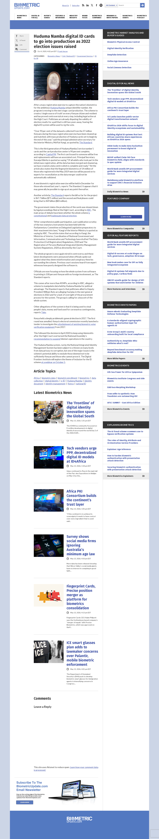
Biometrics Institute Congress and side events (126, 379)
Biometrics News (22, 17)
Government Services (85, 56)
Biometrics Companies (97, 17)
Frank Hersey (63, 51)
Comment (23, 49)
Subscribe (75, 5)
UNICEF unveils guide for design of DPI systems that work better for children (125, 281)
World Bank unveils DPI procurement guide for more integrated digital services (124, 171)
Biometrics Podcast (142, 17)
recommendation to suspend (47, 339)
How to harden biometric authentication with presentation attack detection (123, 458)
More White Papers (116, 358)
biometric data (49, 378)
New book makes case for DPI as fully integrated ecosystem (125, 263)
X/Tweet (22, 40)
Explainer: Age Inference (119, 449)
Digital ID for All (35, 17)
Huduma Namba (57, 107)
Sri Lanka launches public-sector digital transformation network (123, 117)
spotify (101, 5)
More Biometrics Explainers (120, 476)
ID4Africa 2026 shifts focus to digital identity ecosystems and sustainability (125, 126)
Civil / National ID (68, 56)
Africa (37, 378)
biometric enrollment (67, 378)
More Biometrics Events (118, 409)
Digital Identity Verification (120, 48)
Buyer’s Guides (47, 17)
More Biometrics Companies (120, 228)
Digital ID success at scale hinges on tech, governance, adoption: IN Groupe (125, 254)
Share (22, 36)
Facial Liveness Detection (119, 67)
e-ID (63, 381)
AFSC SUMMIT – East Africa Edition (123, 402)
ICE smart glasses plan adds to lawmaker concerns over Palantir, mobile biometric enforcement (82, 654)
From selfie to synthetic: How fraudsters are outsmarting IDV (122, 394)
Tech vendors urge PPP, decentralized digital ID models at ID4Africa (82, 455)
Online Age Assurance (117, 61)
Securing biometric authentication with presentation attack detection (124, 468)
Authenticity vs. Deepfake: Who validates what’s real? (122, 342)
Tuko (43, 312)
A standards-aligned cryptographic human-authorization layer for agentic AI (124, 323)
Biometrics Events (127, 17)
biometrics (84, 378)
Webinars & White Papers (112, 17)
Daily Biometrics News (117, 191)
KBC (89, 210)
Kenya (71, 383)
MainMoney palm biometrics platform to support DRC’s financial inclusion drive (125, 182)
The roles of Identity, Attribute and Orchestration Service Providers (124, 441)
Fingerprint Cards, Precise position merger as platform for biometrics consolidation (81, 597)
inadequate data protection (64, 215)
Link (21, 45)
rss (83, 5)
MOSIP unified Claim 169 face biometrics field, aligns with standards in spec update (125, 160)
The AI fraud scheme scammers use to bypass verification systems (125, 432)
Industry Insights (73, 17)
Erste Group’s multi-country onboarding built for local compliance (125, 333)
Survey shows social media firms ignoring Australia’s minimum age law (81, 545)
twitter (92, 5)
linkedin (87, 5)
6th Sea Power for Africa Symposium (124, 372)
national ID (81, 383)
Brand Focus (85, 17)
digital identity (52, 381)
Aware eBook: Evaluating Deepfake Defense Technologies (124, 312)
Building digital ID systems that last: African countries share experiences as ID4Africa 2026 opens (124, 137)
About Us (65, 5)
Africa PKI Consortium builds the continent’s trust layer (81, 498)
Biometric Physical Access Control (123, 42)
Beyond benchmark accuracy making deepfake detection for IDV (124, 350)
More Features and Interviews (121, 289)
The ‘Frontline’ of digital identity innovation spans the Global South (81, 409)
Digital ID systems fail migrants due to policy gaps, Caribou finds (125, 272)
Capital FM (51, 154)
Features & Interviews (60, 17)
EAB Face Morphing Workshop (121, 387)
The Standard (85, 142)
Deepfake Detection (116, 55)
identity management (55, 383)
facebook (96, 5)
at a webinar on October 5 (53, 362)
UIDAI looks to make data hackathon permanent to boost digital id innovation (124, 148)
